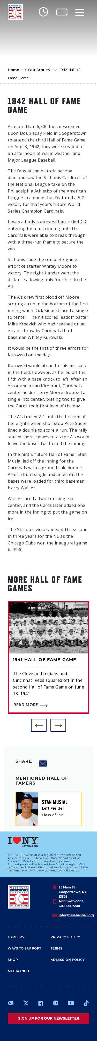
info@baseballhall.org (76, 915)
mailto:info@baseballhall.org (11, 1003)
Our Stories (39, 70)
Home (13, 70)
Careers (16, 937)
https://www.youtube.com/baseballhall (71, 1003)
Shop (13, 960)
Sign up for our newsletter (48, 1018)
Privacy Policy (65, 937)
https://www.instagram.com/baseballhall (56, 1003)
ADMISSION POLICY (68, 960)
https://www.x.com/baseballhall (25, 1002)
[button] (39, 725)
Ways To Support (24, 948)
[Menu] (79, 12)
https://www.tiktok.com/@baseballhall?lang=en (86, 1003)
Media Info (18, 971)
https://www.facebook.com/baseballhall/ (41, 1003)
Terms (57, 948)
